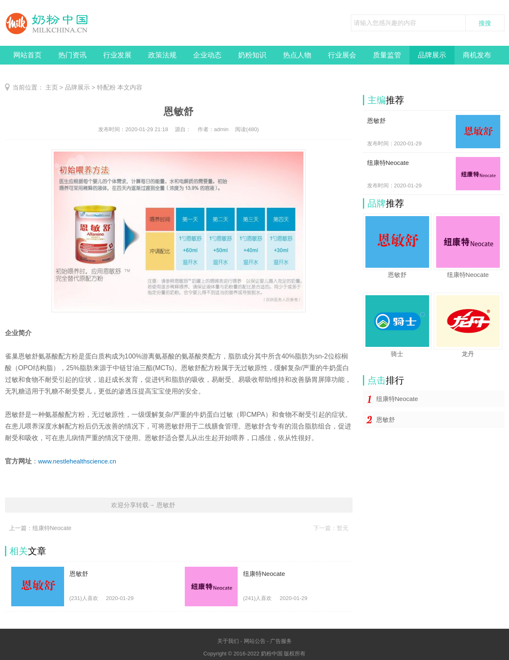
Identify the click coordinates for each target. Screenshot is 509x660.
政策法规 (162, 55)
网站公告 (255, 641)
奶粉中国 (272, 653)
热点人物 (297, 55)
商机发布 (477, 55)
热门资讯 (72, 55)
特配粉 (106, 87)
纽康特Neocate (397, 398)
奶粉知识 (252, 55)
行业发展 (117, 55)
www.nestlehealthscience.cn (77, 461)
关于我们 (228, 641)
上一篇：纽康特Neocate (40, 528)
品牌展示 (432, 55)
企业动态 (207, 55)
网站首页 (27, 55)
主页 (51, 87)
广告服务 (281, 641)
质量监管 (387, 55)
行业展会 (342, 55)
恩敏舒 (385, 419)
